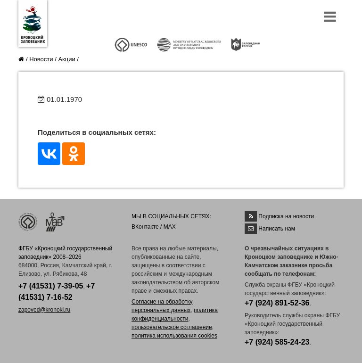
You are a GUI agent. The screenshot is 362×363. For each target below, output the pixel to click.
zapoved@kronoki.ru (44, 309)
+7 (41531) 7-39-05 (50, 286)
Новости (41, 59)
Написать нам (276, 228)
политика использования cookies (174, 335)
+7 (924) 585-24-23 (277, 342)
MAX (170, 226)
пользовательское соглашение (172, 327)
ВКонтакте (145, 226)
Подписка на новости (286, 216)
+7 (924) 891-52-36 (277, 303)
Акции (66, 59)
